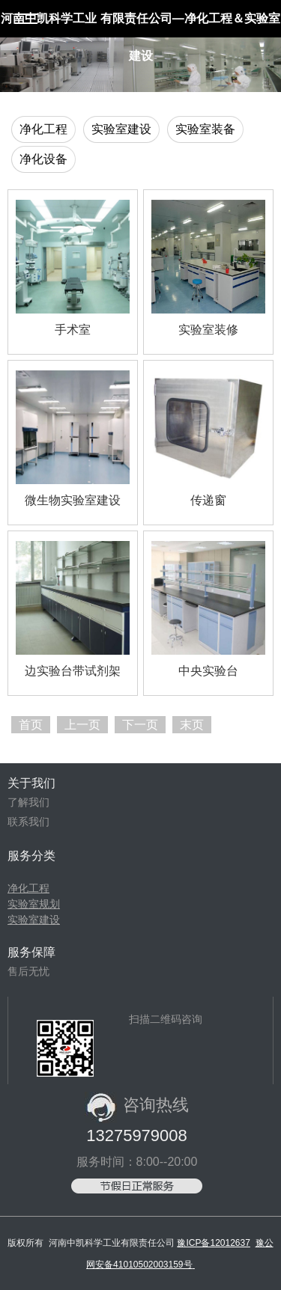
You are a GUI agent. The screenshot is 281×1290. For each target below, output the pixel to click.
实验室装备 (205, 129)
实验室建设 (121, 129)
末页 (192, 724)
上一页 (82, 724)
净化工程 (43, 129)
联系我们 (28, 822)
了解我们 (28, 802)
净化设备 (43, 159)
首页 (31, 724)
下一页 (140, 724)
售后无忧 (28, 971)
